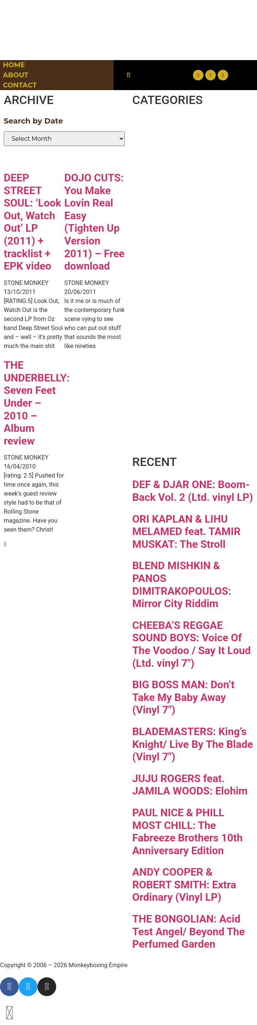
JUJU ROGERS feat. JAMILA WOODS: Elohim (190, 784)
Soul (158, 371)
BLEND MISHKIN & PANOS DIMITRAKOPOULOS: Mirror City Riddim (181, 584)
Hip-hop (173, 235)
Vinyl (160, 398)
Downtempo (191, 181)
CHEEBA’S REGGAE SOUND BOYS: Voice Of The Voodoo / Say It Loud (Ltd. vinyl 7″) (191, 644)
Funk (161, 208)
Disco (162, 154)
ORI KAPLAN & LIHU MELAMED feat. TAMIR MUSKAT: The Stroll (186, 531)
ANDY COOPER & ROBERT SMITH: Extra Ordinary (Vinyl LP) (184, 884)
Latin (160, 289)
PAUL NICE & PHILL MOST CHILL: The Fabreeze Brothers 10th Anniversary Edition (187, 831)
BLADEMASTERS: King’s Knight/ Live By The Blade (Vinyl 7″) (192, 744)
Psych (164, 316)
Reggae (171, 344)
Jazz (157, 262)
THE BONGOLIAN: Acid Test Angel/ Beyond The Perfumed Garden (188, 931)
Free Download (182, 433)
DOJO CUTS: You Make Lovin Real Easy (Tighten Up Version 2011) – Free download (94, 222)
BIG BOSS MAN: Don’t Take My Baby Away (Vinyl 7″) (183, 697)
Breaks (168, 127)
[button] (128, 75)
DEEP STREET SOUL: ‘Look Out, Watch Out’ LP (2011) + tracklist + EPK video (32, 222)
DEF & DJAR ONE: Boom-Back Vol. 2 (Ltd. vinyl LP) (192, 490)
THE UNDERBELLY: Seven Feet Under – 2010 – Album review (37, 403)
